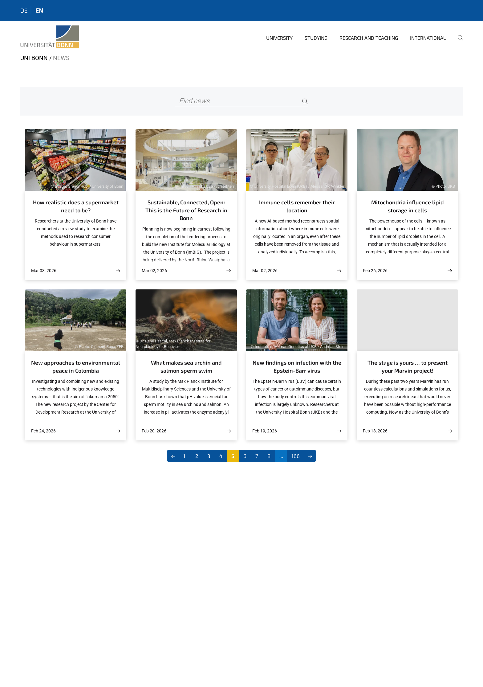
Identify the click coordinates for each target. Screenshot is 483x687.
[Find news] (241, 101)
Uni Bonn (34, 58)
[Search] (305, 101)
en (39, 10)
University (279, 38)
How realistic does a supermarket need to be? (76, 206)
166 (295, 456)
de (24, 10)
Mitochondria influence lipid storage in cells (407, 206)
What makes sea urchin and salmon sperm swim (186, 366)
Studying (316, 38)
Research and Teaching (368, 38)
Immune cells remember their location (297, 206)
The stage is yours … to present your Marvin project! (407, 366)
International (428, 38)
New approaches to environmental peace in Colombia (75, 366)
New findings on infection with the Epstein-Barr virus (297, 366)
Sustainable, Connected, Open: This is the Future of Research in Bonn (186, 210)
